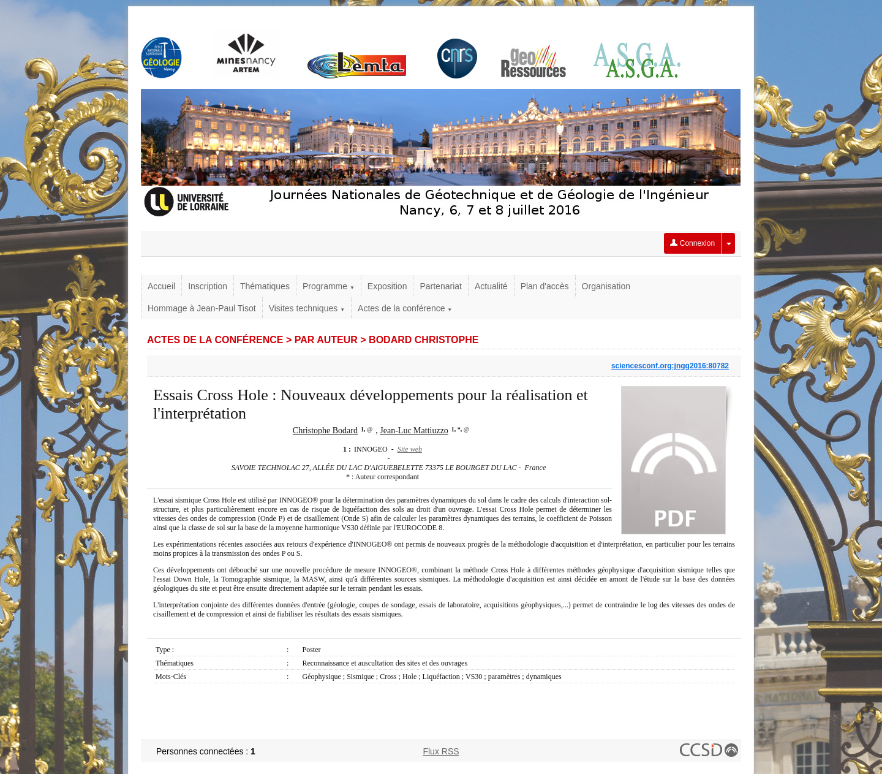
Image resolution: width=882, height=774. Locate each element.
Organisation (606, 286)
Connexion (692, 243)
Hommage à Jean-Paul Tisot (202, 308)
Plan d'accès (545, 286)
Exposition (387, 286)
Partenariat (440, 286)
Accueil (161, 286)
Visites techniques (307, 308)
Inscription (207, 286)
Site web (410, 449)
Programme (329, 286)
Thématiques (265, 286)
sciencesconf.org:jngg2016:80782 (670, 366)
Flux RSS (441, 751)
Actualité (491, 286)
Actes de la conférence (405, 308)
